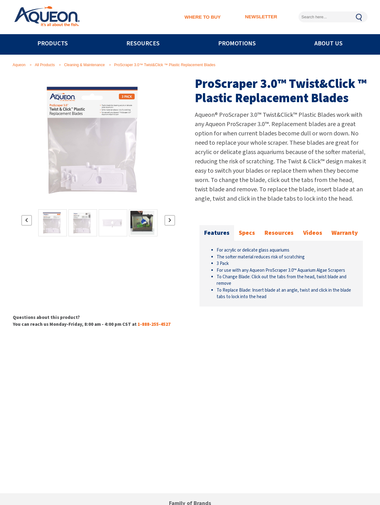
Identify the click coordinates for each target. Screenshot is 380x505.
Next (170, 222)
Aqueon (19, 65)
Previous (26, 222)
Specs (247, 233)
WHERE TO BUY (203, 17)
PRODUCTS (52, 43)
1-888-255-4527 (154, 324)
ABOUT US (328, 43)
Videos (312, 233)
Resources (279, 233)
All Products (45, 65)
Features (216, 233)
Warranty (344, 233)
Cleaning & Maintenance (84, 65)
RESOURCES (143, 43)
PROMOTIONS (237, 43)
